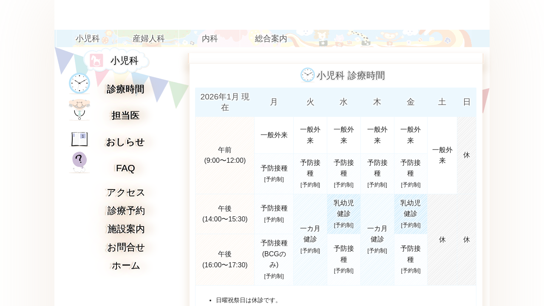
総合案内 (271, 38)
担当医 (126, 115)
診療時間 (125, 89)
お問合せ (126, 247)
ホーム (126, 265)
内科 (210, 38)
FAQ (125, 168)
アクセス (126, 192)
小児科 (88, 38)
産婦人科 (149, 38)
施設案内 (126, 229)
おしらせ (125, 141)
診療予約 (126, 210)
